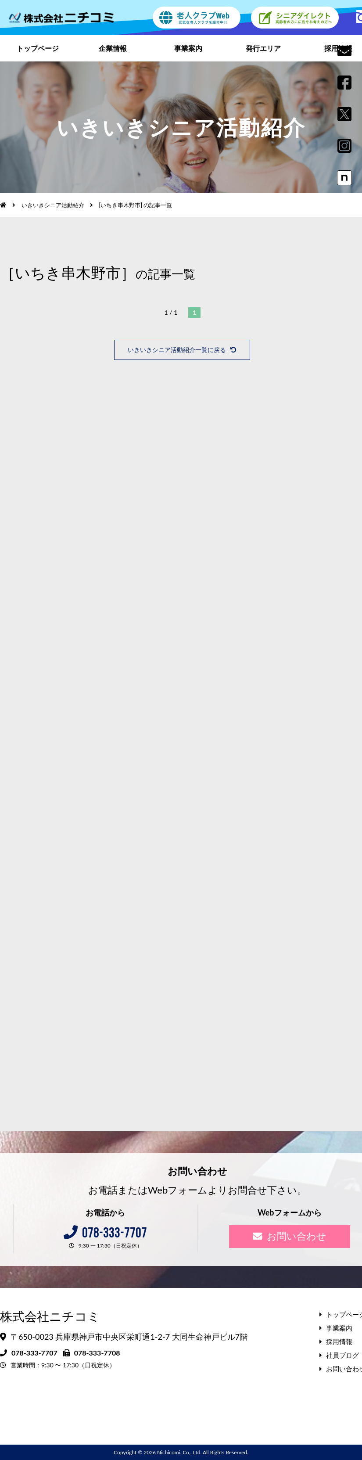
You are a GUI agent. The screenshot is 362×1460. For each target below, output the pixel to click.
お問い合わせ (289, 1236)
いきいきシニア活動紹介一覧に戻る (182, 349)
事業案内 (188, 48)
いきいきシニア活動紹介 (53, 205)
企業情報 (113, 48)
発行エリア (263, 48)
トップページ (38, 48)
